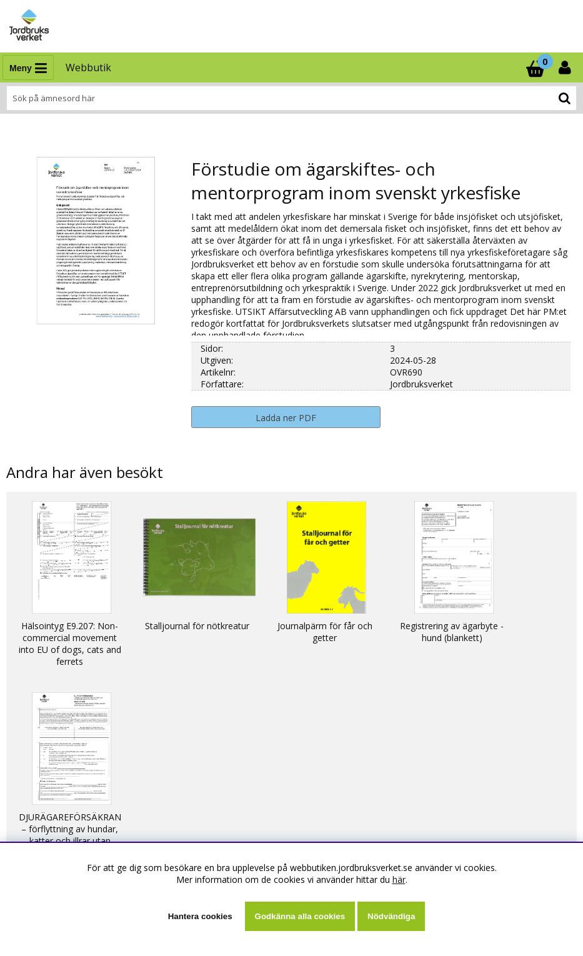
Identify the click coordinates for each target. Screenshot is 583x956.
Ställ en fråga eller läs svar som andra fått (96, 795)
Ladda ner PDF (286, 418)
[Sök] (291, 98)
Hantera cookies (200, 916)
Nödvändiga (391, 916)
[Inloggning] (566, 67)
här (399, 879)
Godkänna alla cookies (300, 916)
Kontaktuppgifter (46, 807)
